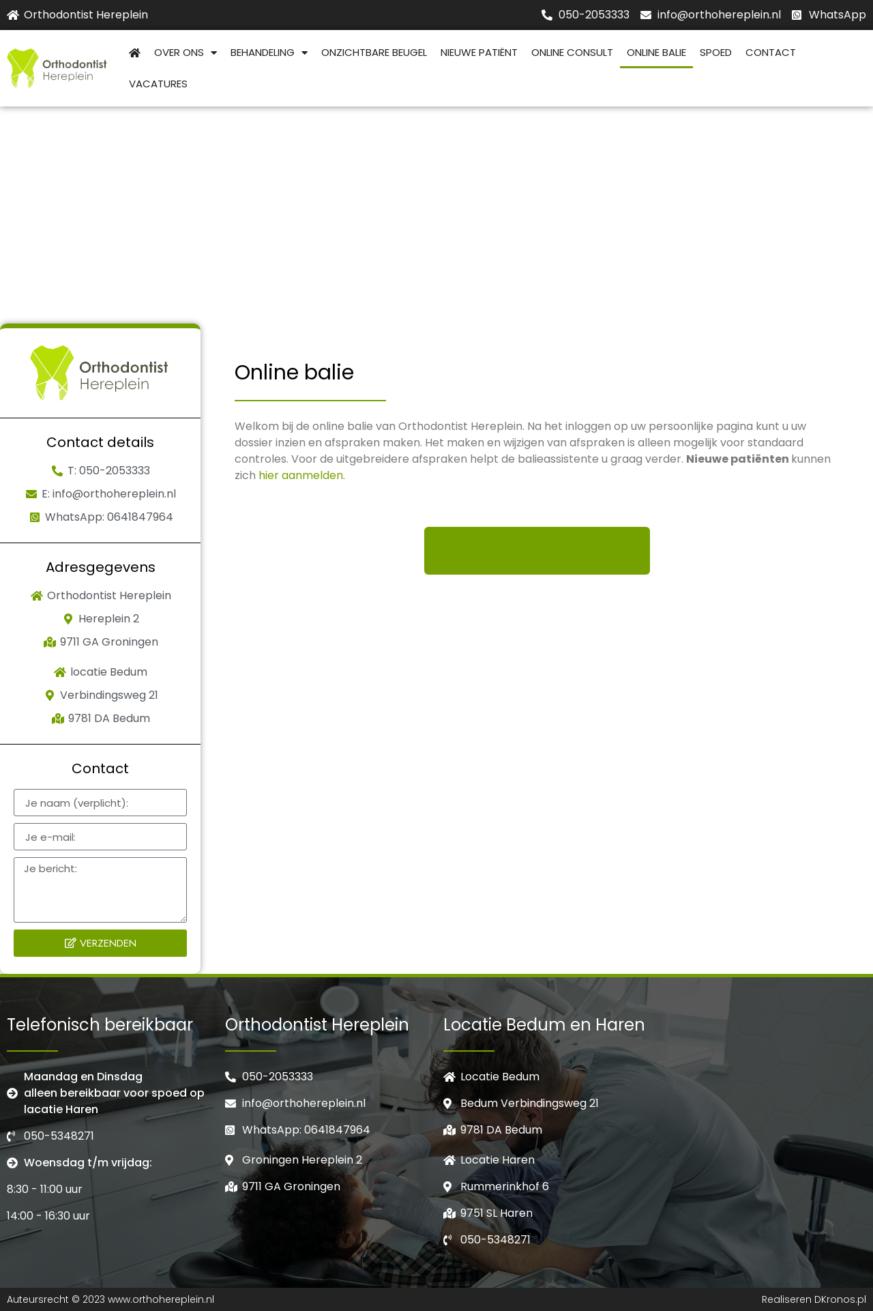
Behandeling (269, 53)
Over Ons (185, 53)
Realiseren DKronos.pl (814, 1299)
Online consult (572, 52)
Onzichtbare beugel (374, 52)
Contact (770, 52)
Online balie (656, 52)
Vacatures (158, 83)
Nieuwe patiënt (479, 52)
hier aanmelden (300, 475)
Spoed (716, 52)
